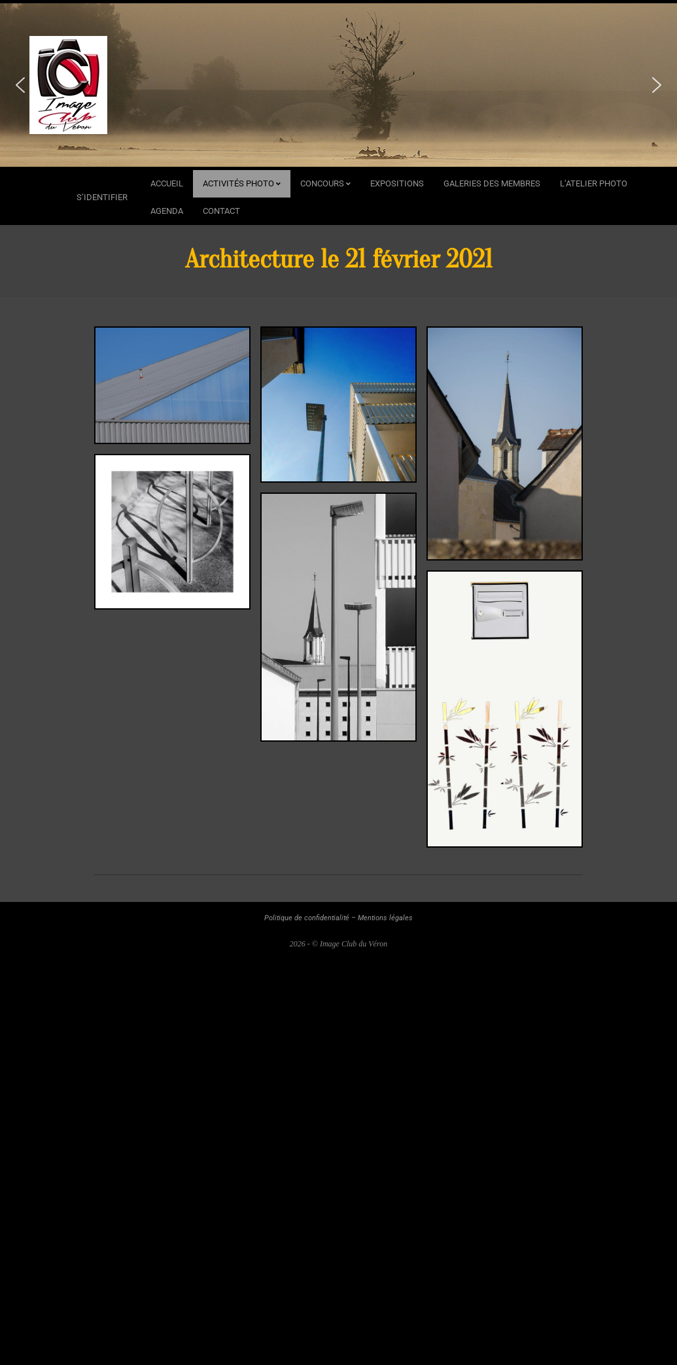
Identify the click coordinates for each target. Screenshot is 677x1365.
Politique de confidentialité (306, 918)
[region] (338, 85)
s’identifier (102, 197)
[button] (20, 85)
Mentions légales (385, 918)
